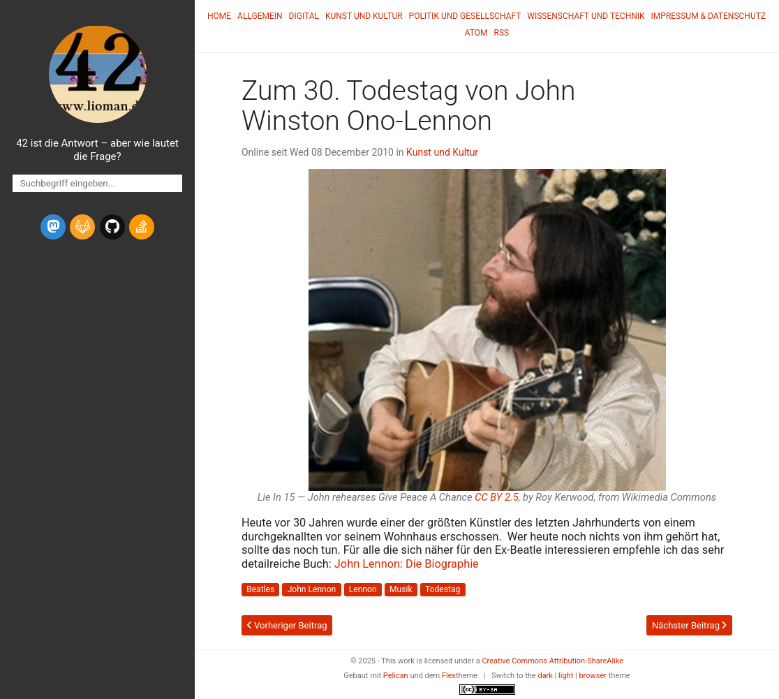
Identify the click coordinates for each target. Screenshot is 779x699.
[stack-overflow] (141, 227)
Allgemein (260, 16)
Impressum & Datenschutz (708, 16)
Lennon (363, 590)
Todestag (442, 590)
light (565, 675)
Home (219, 16)
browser (593, 675)
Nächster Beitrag (689, 625)
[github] (112, 227)
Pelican (395, 675)
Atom (476, 33)
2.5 (497, 497)
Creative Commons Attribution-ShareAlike (552, 660)
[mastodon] (53, 227)
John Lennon (312, 590)
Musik (401, 590)
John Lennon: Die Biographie (406, 564)
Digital (304, 16)
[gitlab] (82, 227)
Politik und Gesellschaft (465, 16)
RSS (502, 33)
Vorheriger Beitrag (287, 625)
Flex (449, 675)
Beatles (260, 590)
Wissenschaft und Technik (585, 16)
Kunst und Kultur (364, 16)
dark (545, 675)
